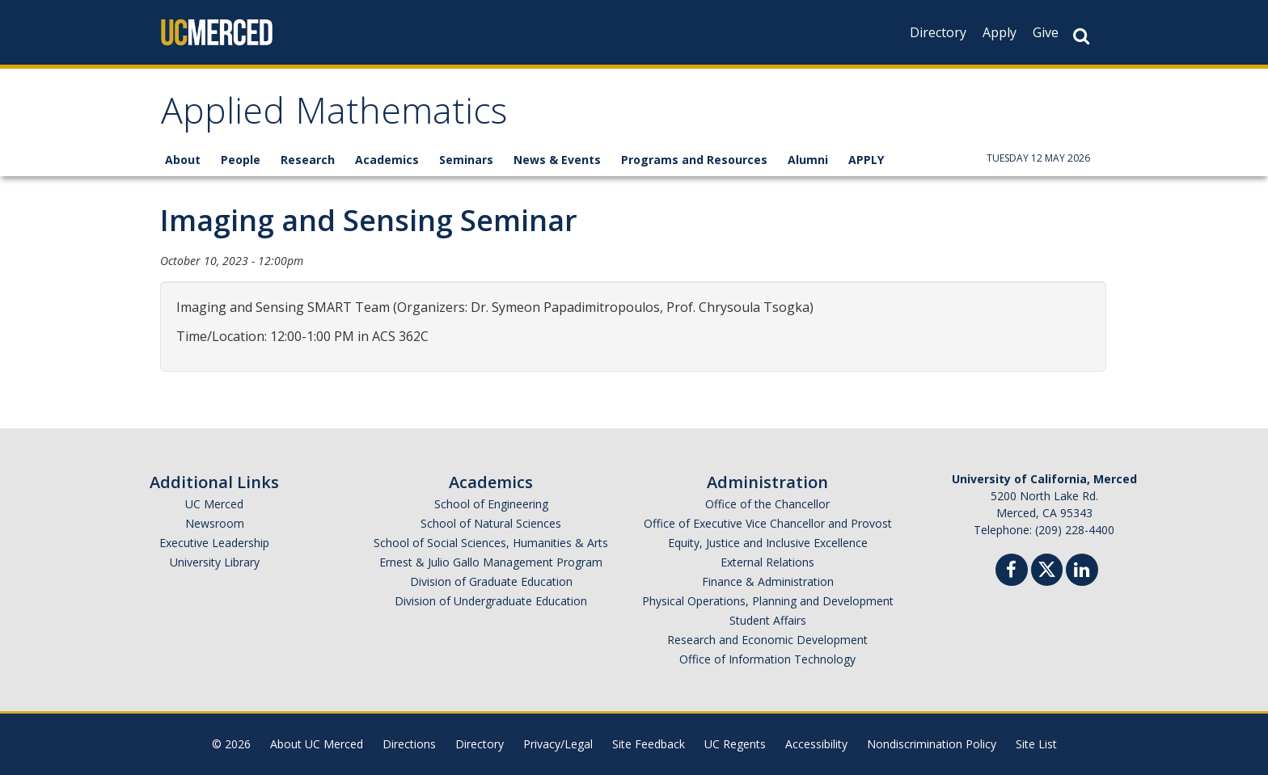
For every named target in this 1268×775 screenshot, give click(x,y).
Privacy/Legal (558, 744)
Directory (938, 32)
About (183, 159)
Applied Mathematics (334, 116)
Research (308, 159)
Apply (1000, 32)
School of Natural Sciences (491, 523)
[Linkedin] (1082, 571)
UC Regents (735, 744)
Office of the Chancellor (767, 504)
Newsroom (214, 523)
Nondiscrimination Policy (931, 744)
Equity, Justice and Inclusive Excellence (768, 542)
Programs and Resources (694, 159)
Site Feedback (648, 744)
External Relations (767, 562)
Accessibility (816, 744)
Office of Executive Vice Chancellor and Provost (768, 523)
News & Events (557, 159)
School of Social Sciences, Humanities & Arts (491, 542)
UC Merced (214, 504)
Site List (1036, 744)
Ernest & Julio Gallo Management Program (490, 562)
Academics (387, 159)
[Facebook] (1011, 571)
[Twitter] (1047, 567)
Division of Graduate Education (491, 581)
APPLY (866, 159)
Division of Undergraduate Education (491, 601)
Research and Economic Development (767, 639)
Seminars (466, 159)
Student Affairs (767, 620)
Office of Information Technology (767, 659)
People (240, 159)
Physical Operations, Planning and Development (768, 601)
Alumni (808, 159)
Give (1046, 32)
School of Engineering (491, 504)
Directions (409, 744)
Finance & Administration (768, 581)
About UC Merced (316, 744)
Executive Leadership (214, 542)
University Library (215, 562)
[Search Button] (1081, 36)
